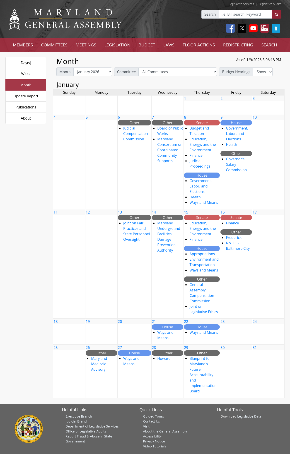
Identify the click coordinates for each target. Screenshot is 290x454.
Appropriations (202, 253)
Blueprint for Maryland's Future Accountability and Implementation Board (202, 375)
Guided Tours (153, 416)
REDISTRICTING (238, 45)
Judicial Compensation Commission (135, 134)
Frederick (234, 237)
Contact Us (151, 421)
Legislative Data (249, 416)
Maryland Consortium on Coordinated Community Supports (169, 150)
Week (26, 73)
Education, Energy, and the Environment (202, 144)
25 (55, 347)
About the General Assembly (165, 431)
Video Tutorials (154, 446)
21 (154, 321)
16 (222, 212)
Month (25, 84)
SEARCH (269, 45)
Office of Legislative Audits (85, 431)
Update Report (25, 96)
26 (88, 347)
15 (186, 212)
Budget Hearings (236, 71)
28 (154, 347)
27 (120, 347)
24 (255, 321)
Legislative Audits (270, 4)
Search (210, 14)
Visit (146, 426)
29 (186, 347)
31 (255, 347)
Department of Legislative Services (92, 426)
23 (222, 321)
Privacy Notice (154, 441)
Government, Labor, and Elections (200, 186)
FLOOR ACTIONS (199, 45)
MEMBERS (23, 45)
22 (186, 321)
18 (55, 321)
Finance (195, 155)
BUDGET (146, 45)
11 (55, 212)
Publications (26, 107)
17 (255, 212)
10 (255, 117)
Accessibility (152, 436)
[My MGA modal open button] (264, 28)
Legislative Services (241, 4)
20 (120, 321)
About (26, 118)
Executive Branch (78, 416)
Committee (126, 71)
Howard (164, 358)
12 (88, 212)
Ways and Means (203, 202)
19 (88, 321)
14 (154, 212)
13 (120, 212)
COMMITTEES (54, 45)
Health (195, 197)
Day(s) (26, 62)
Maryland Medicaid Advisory (99, 364)
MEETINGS (86, 45)
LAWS (168, 45)
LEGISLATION (117, 45)
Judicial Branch (76, 421)
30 (222, 347)
